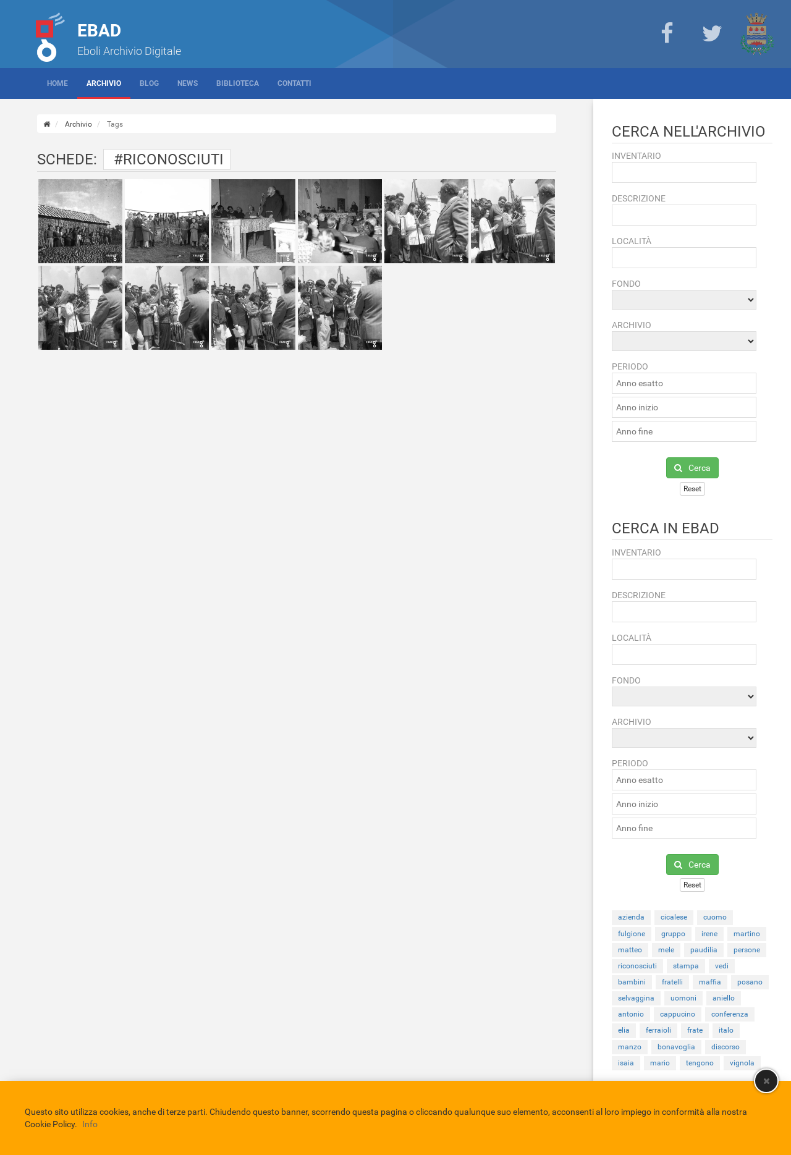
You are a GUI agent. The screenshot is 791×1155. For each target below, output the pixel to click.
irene (709, 933)
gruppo (673, 933)
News (187, 83)
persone (747, 950)
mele (666, 950)
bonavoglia (676, 1047)
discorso (725, 1047)
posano (750, 982)
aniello (724, 998)
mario (660, 1063)
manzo (629, 1047)
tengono (700, 1063)
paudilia (703, 950)
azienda (631, 917)
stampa (686, 966)
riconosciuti (637, 966)
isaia (626, 1063)
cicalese (674, 917)
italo (726, 1030)
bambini (632, 982)
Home (57, 83)
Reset (692, 488)
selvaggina (636, 998)
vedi (722, 966)
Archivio (104, 83)
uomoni (683, 998)
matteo (630, 950)
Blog (149, 83)
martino (747, 933)
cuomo (715, 917)
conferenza (729, 1014)
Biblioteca (237, 83)
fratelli (672, 982)
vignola (742, 1063)
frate (695, 1030)
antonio (631, 1014)
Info (90, 1124)
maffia (710, 982)
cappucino (677, 1014)
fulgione (631, 933)
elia (624, 1030)
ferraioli (658, 1030)
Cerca (692, 468)
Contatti (294, 83)
